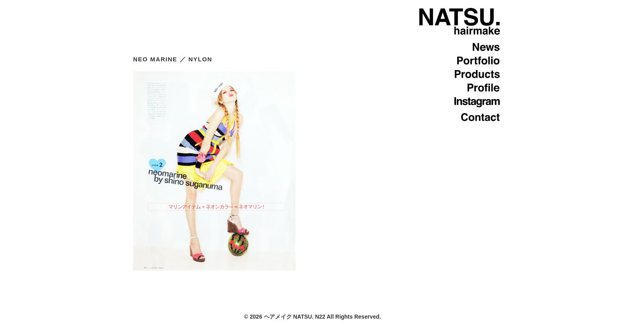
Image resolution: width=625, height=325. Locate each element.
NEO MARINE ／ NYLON (172, 59)
